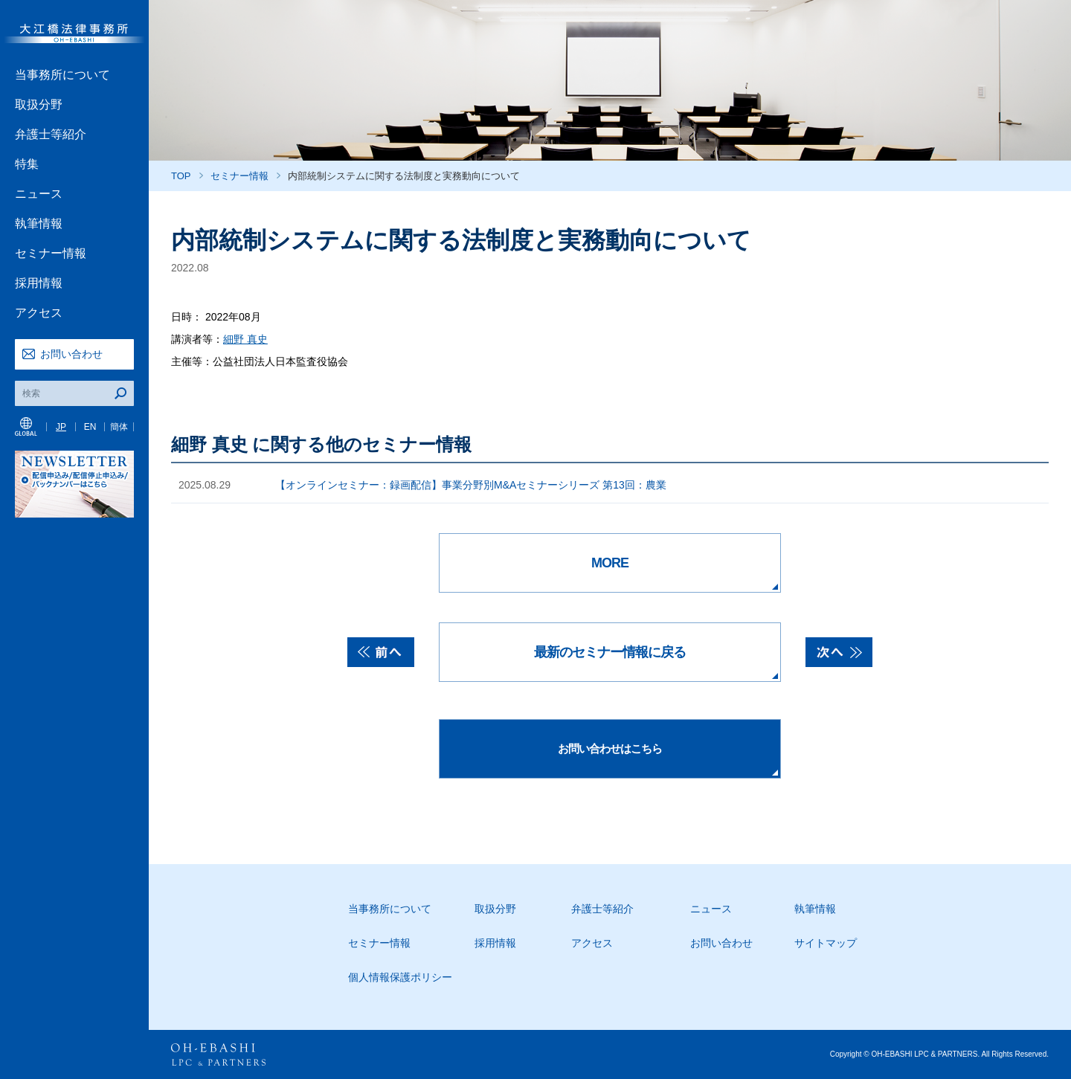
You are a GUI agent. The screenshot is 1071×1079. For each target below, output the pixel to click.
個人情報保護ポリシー (400, 977)
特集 (27, 164)
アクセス (38, 312)
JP (61, 427)
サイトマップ (825, 943)
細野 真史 (245, 339)
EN (90, 427)
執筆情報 (38, 223)
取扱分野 (38, 104)
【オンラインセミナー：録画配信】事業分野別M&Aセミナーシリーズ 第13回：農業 (470, 485)
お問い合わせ (71, 354)
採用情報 (38, 283)
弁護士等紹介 (50, 134)
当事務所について (62, 74)
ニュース (38, 193)
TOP (181, 176)
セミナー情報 (50, 253)
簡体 (119, 427)
